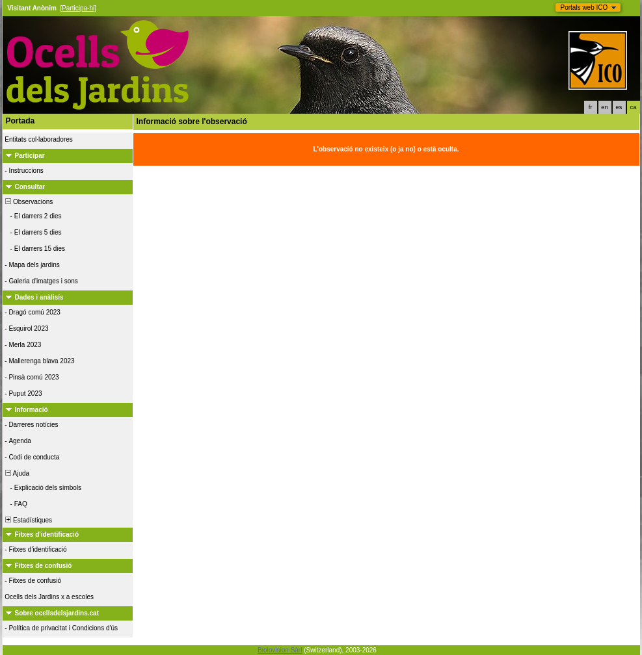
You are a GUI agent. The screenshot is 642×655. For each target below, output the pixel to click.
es (619, 107)
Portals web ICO (584, 7)
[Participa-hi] (78, 8)
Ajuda (17, 473)
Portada (20, 120)
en (604, 107)
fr (591, 107)
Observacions (28, 201)
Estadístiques (28, 520)
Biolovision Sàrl (280, 650)
